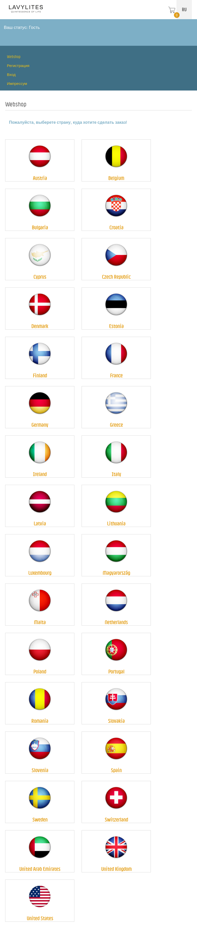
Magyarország (116, 573)
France (116, 375)
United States (40, 918)
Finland (40, 375)
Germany (39, 424)
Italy (116, 474)
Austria (40, 178)
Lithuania (116, 523)
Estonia (116, 326)
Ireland (40, 474)
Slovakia (116, 721)
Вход (11, 74)
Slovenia (40, 770)
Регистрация (18, 65)
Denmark (39, 326)
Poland (39, 671)
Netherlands (116, 622)
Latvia (40, 523)
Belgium (116, 178)
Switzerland (116, 819)
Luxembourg (39, 573)
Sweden (39, 819)
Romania (39, 721)
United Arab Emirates (39, 869)
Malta (40, 622)
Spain (116, 770)
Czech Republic (116, 276)
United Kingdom (116, 869)
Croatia (116, 227)
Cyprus (39, 276)
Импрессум (17, 83)
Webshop (14, 57)
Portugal (116, 671)
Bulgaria (40, 227)
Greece (116, 424)
